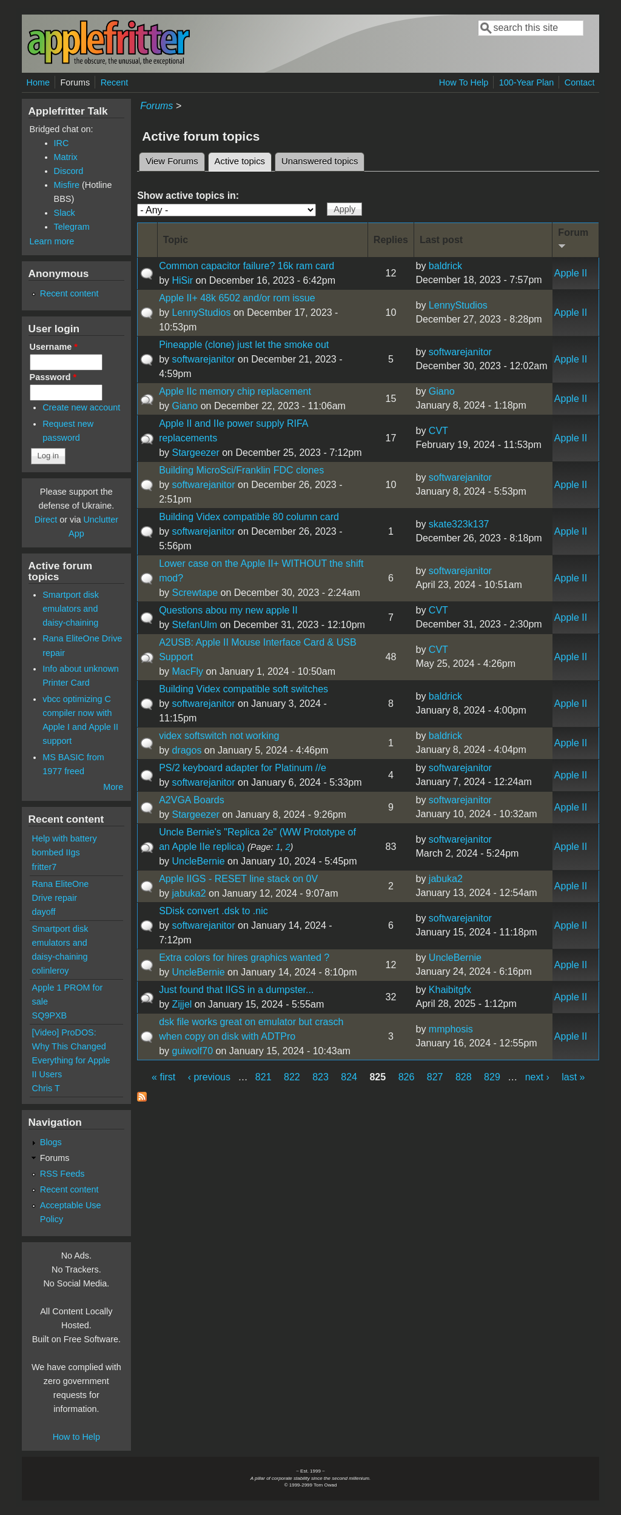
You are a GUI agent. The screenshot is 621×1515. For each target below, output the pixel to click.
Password (53, 377)
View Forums (172, 161)
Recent (115, 82)
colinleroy (50, 970)
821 (263, 1077)
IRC (61, 143)
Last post (441, 240)
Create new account (81, 407)
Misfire (66, 185)
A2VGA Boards (191, 800)
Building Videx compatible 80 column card (249, 517)
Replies (391, 240)
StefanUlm (194, 625)
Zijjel (182, 1004)
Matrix (66, 157)
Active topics (243, 159)
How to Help (76, 1437)
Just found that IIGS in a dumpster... (236, 990)
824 (349, 1077)
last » (573, 1077)
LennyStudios (201, 312)
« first (163, 1077)
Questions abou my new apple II (228, 610)
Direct (46, 519)
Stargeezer (195, 452)
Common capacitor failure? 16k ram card (246, 266)
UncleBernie (198, 861)
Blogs (51, 1142)
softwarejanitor (203, 359)
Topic (175, 240)
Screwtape (195, 592)
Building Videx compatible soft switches (243, 689)
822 (292, 1077)
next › (537, 1077)
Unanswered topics (319, 161)
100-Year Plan (526, 82)
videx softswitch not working (219, 736)
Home (38, 82)
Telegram (72, 227)
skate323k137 (459, 524)
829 (492, 1077)
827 (435, 1077)
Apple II (570, 273)
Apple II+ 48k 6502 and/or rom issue (237, 298)
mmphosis (451, 1029)
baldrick (445, 266)
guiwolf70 (192, 1051)
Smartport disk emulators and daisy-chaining (70, 608)
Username (54, 347)
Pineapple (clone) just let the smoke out (244, 344)
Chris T (46, 1088)
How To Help (463, 82)
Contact (580, 82)
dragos (186, 750)
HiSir (182, 280)
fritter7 (44, 867)
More (113, 787)
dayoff (44, 912)
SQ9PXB (49, 1015)
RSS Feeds (62, 1174)
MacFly (187, 671)
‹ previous (209, 1077)
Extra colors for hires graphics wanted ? (244, 957)
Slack (64, 213)
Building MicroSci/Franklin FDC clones (241, 470)
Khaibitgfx (450, 990)
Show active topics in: (188, 195)
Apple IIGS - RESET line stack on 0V (238, 879)
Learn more (52, 241)
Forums (75, 82)
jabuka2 (189, 893)
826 (406, 1077)
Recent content (69, 293)
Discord (69, 171)
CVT (438, 431)
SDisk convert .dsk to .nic (213, 911)
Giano (185, 406)
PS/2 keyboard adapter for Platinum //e (242, 768)
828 (463, 1077)
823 (320, 1077)
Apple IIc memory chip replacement (235, 391)
